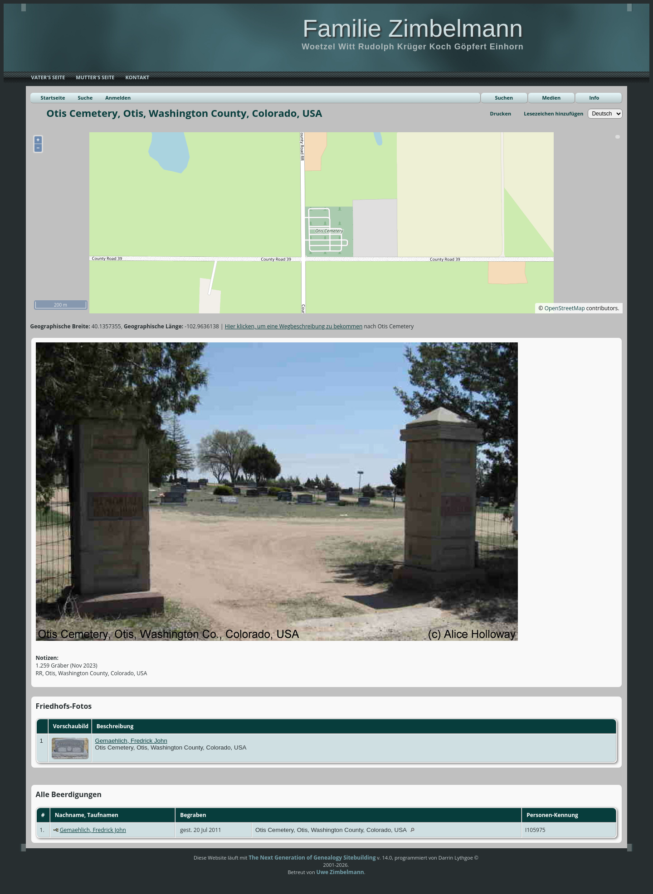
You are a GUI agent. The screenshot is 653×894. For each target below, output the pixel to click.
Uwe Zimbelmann (340, 872)
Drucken (501, 113)
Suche (85, 97)
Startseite (53, 97)
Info (594, 97)
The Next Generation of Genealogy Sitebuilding (312, 857)
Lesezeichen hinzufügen (553, 113)
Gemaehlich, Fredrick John (131, 740)
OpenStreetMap (565, 308)
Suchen (504, 97)
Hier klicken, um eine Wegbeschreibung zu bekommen (294, 326)
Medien (551, 97)
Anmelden (118, 97)
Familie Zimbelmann (412, 28)
